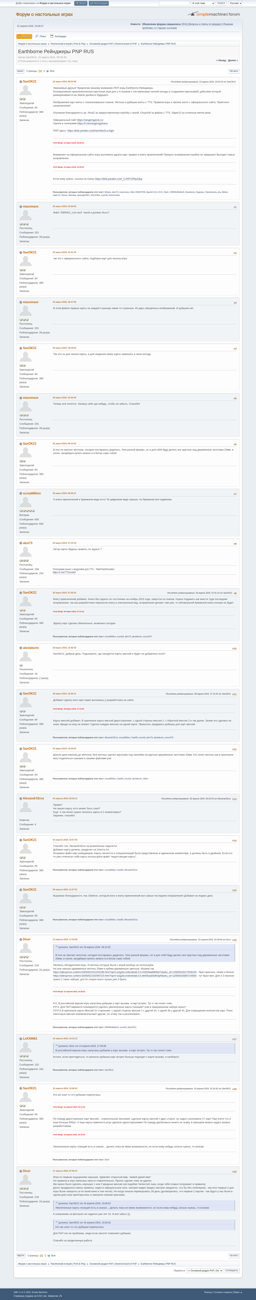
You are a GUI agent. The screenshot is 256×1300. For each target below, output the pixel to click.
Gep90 (134, 737)
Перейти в (179, 1270)
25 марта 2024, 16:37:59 (64, 302)
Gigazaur (200, 192)
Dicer (26, 939)
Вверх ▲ (238, 1292)
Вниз (20, 71)
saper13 (56, 195)
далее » (233, 60)
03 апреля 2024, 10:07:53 (65, 840)
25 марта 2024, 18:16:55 (64, 348)
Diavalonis (190, 192)
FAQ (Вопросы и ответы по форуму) (202, 24)
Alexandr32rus (111, 737)
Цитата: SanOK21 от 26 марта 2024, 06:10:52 (84, 947)
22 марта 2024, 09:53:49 (64, 81)
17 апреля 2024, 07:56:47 (65, 1171)
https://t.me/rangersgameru (92, 123)
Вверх (20, 1255)
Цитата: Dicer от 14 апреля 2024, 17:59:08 (82, 1046)
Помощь (208, 1292)
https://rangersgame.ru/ (90, 119)
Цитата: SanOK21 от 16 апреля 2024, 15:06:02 (84, 1203)
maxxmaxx (124, 192)
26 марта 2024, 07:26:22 (64, 593)
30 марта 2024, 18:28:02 (64, 748)
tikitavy (108, 192)
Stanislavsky (211, 192)
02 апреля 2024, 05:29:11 (65, 798)
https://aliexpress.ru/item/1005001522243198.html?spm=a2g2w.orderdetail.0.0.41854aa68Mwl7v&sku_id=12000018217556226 (125, 972)
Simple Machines (39, 1292)
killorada (72, 195)
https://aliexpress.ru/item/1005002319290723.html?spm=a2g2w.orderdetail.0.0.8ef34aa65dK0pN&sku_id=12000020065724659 (124, 975)
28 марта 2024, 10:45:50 (64, 648)
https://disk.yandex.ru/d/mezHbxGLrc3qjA (90, 130)
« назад (221, 60)
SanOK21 (29, 81)
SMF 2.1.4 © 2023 (22, 1292)
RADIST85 (140, 192)
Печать (234, 71)
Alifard (225, 192)
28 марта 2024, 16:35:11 (64, 693)
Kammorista (114, 195)
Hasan (64, 195)
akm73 (115, 192)
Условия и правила (223, 1292)
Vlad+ (166, 192)
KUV (160, 192)
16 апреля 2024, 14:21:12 (65, 1038)
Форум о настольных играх (44, 14)
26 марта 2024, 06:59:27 (64, 493)
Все (52, 71)
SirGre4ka (95, 195)
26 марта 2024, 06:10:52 (64, 443)
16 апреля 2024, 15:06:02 (65, 1088)
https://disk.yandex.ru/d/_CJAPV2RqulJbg (118, 178)
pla (219, 192)
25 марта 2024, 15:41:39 (64, 252)
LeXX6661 (30, 1038)
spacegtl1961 (83, 195)
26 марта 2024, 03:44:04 (64, 397)
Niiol (132, 192)
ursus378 (147, 636)
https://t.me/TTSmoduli (64, 572)
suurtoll (104, 195)
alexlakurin (137, 636)
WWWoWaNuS (177, 192)
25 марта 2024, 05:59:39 (64, 206)
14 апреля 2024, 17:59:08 (65, 939)
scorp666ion (32, 493)
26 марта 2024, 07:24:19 (64, 543)
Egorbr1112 (151, 192)
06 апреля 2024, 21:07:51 (65, 889)
